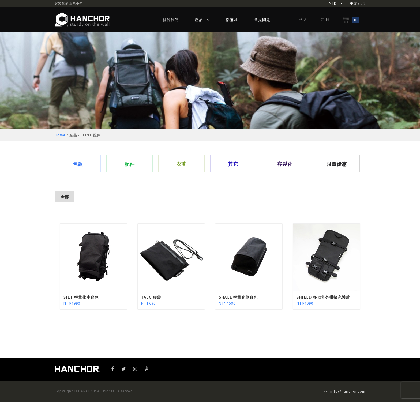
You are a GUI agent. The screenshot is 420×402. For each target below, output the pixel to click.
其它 (233, 164)
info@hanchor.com (344, 391)
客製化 (285, 164)
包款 (78, 164)
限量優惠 (337, 164)
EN (363, 3)
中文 (353, 3)
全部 (65, 196)
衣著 (181, 164)
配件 (130, 164)
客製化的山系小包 (69, 3)
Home (60, 135)
